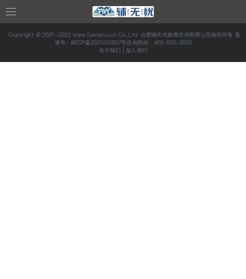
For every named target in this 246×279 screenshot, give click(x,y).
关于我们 (110, 50)
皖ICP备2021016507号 (98, 42)
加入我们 (136, 50)
